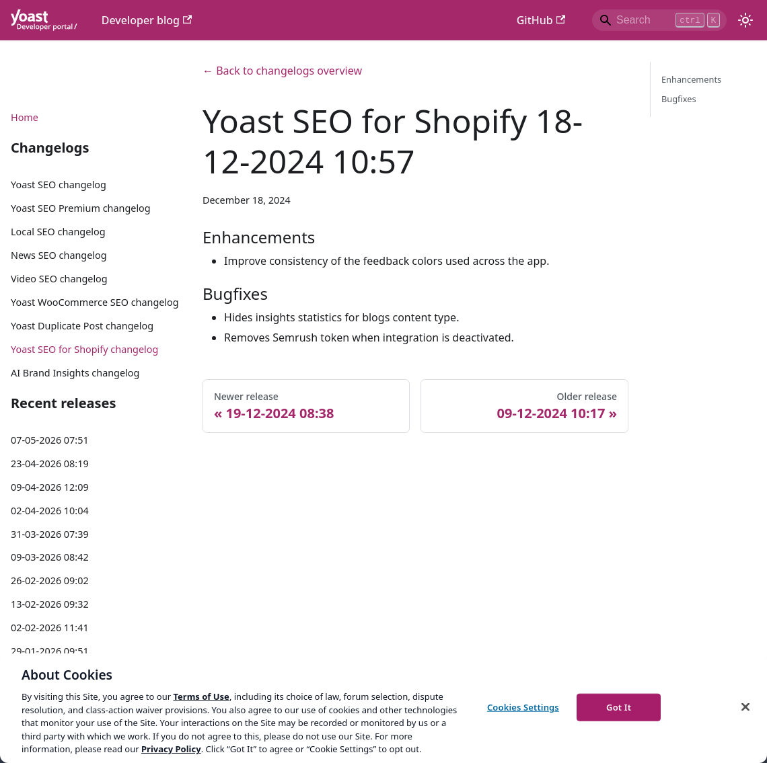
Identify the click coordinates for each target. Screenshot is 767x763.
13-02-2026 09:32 (50, 604)
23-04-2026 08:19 (50, 463)
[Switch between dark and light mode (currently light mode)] (745, 20)
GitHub (541, 20)
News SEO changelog (59, 255)
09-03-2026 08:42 (50, 557)
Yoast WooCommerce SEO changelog (95, 302)
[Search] (659, 20)
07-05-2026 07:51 (50, 440)
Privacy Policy (171, 749)
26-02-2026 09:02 (50, 580)
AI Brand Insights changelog (75, 372)
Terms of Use (201, 696)
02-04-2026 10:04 (50, 510)
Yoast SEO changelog (58, 184)
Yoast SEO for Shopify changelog (84, 349)
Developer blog (147, 20)
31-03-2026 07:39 (50, 534)
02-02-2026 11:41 (50, 627)
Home (24, 117)
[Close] (745, 706)
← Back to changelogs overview (282, 70)
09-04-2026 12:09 (50, 487)
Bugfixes (678, 99)
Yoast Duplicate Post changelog (82, 325)
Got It (618, 706)
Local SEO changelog (58, 231)
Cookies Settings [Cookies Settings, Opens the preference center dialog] (523, 706)
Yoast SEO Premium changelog (81, 208)
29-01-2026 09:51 (50, 651)
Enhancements (691, 79)
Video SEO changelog (59, 278)
